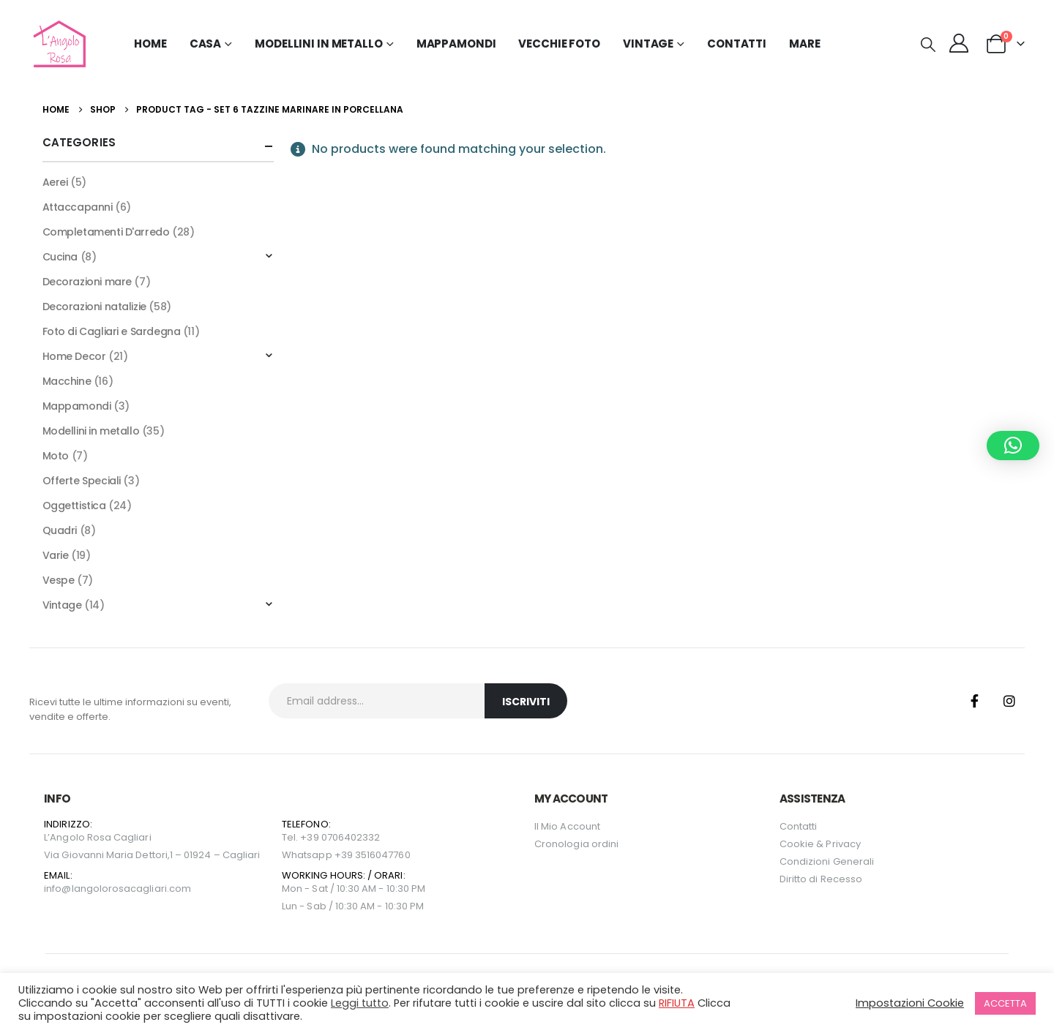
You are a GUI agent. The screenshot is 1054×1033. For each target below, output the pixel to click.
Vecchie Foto (559, 43)
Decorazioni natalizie (94, 306)
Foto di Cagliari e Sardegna (111, 331)
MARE (805, 43)
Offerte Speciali (81, 480)
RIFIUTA (677, 1003)
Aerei (55, 182)
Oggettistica (74, 505)
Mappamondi (456, 43)
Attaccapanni (77, 207)
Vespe (58, 580)
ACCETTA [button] (1005, 1003)
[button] (928, 44)
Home (150, 43)
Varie (55, 555)
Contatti (736, 43)
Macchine (66, 381)
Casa (206, 43)
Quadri (59, 530)
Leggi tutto (360, 1003)
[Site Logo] (57, 43)
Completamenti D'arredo (106, 232)
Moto (55, 455)
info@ (57, 888)
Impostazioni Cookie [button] (910, 1003)
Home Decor (74, 356)
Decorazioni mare (87, 281)
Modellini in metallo (91, 431)
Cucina (60, 256)
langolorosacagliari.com (132, 888)
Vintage (62, 605)
